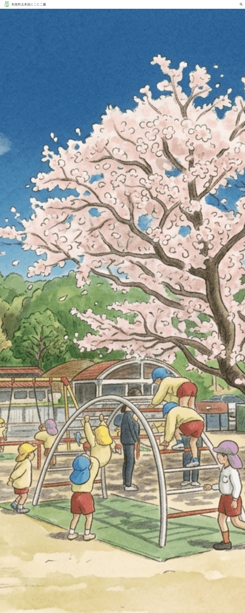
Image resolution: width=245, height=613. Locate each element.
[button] (241, 4)
